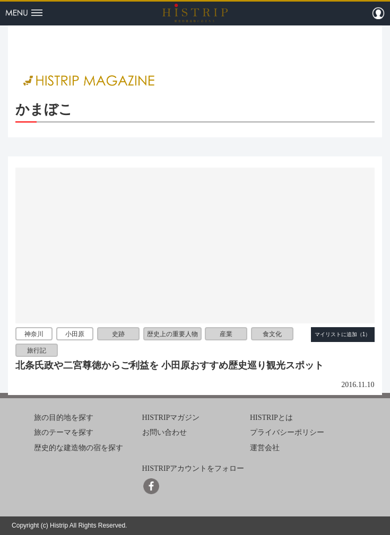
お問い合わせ (164, 432)
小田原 (74, 333)
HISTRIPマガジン (171, 418)
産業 (226, 333)
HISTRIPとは (271, 418)
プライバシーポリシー (287, 432)
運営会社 (265, 448)
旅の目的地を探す (63, 418)
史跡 (118, 333)
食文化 (272, 333)
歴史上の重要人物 (172, 333)
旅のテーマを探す (63, 432)
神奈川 (34, 333)
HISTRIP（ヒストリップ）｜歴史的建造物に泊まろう (195, 12)
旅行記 (36, 350)
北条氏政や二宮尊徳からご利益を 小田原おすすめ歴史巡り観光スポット (169, 365)
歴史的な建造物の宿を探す (78, 448)
